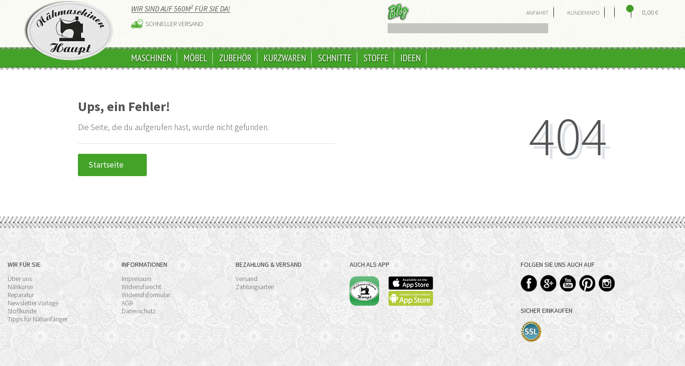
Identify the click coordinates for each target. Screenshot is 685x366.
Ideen (410, 58)
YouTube (568, 283)
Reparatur (21, 295)
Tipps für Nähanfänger (37, 319)
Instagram (607, 283)
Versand (246, 278)
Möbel (195, 58)
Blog (398, 11)
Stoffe (376, 58)
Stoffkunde (22, 311)
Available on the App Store (411, 283)
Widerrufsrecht (141, 286)
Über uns (20, 278)
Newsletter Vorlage (33, 303)
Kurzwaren (285, 58)
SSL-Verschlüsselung (531, 331)
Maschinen (151, 58)
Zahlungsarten (255, 286)
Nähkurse (20, 286)
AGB (127, 303)
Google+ (548, 283)
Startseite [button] (112, 165)
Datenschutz (139, 311)
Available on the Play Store (411, 298)
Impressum (137, 278)
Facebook (529, 283)
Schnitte (335, 58)
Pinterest (587, 283)
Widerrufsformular (146, 295)
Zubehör (235, 58)
